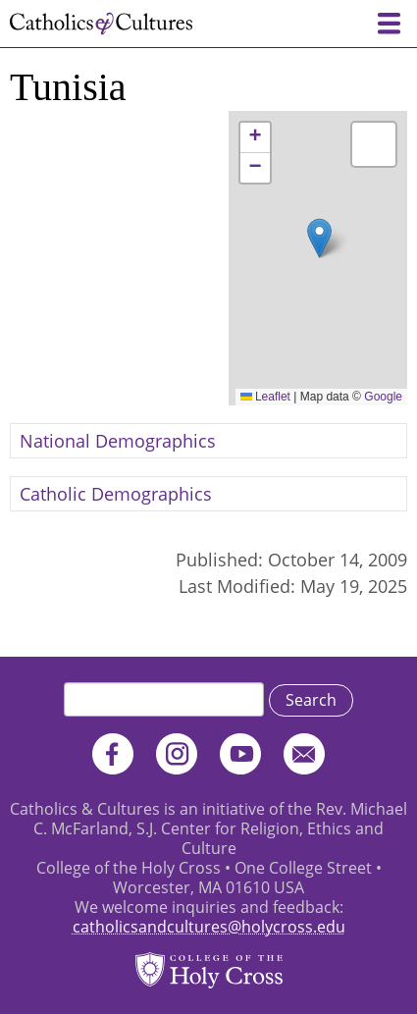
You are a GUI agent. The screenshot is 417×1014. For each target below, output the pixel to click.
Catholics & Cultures (101, 23)
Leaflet (265, 396)
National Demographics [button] (118, 441)
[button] (319, 238)
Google (383, 396)
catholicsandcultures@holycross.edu (209, 926)
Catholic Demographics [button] (116, 494)
